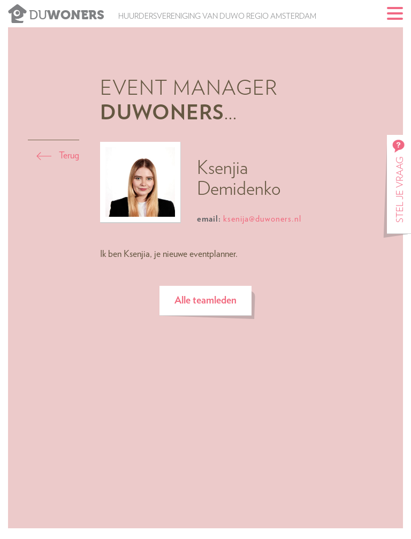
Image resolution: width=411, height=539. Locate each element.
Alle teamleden (205, 300)
